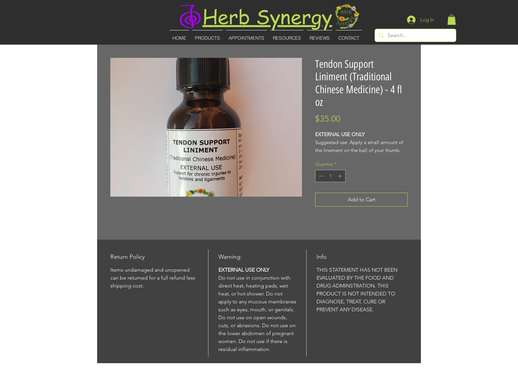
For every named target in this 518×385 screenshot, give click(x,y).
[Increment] (340, 176)
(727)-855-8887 (259, 380)
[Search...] (415, 35)
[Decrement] (320, 176)
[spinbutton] (330, 176)
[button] (451, 20)
